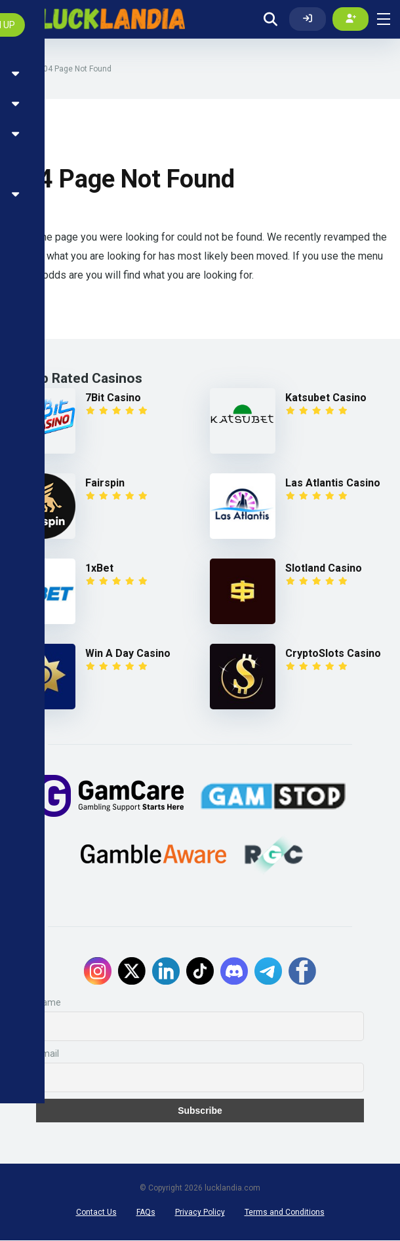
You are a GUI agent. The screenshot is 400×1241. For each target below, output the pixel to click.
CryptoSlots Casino (333, 654)
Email (47, 1054)
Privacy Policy (200, 1212)
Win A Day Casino (127, 654)
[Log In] (307, 19)
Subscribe (200, 1111)
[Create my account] (350, 19)
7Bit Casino (113, 398)
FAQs (145, 1212)
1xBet (99, 568)
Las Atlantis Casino (332, 483)
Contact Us (96, 1212)
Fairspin (105, 483)
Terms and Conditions (285, 1212)
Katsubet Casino (326, 398)
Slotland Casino (323, 568)
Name (48, 1003)
